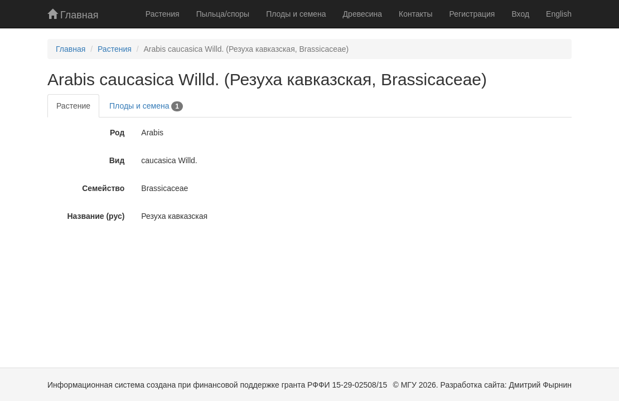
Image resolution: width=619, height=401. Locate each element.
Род (117, 132)
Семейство (103, 188)
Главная (73, 15)
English (559, 13)
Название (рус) (95, 216)
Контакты (415, 13)
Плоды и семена (296, 13)
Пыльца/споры (223, 13)
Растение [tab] (73, 105)
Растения (163, 13)
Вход (520, 13)
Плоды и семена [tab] (146, 106)
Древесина (362, 13)
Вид (117, 160)
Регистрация (472, 13)
